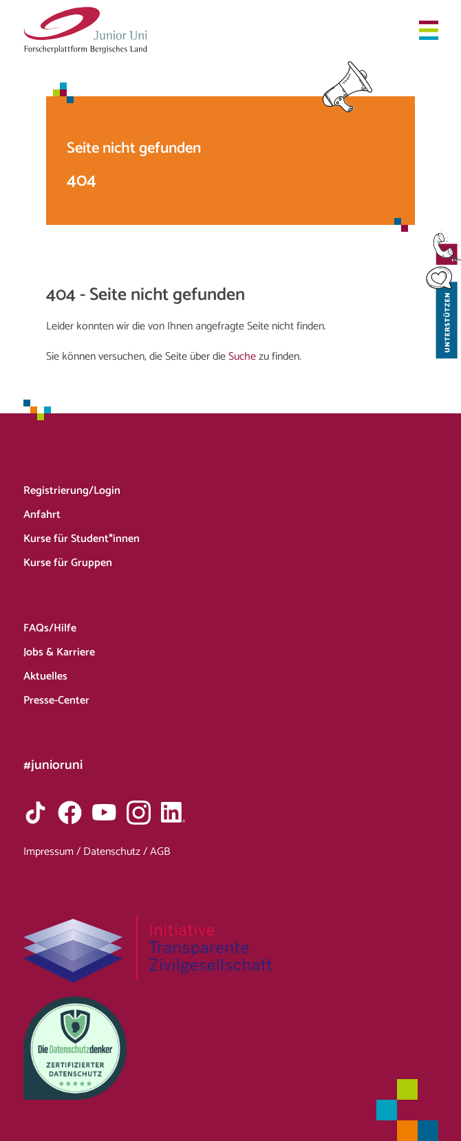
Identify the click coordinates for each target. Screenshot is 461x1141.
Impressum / (53, 852)
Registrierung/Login (71, 490)
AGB (160, 852)
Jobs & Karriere (59, 652)
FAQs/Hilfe (49, 628)
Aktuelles (45, 676)
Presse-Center (56, 700)
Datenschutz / (116, 852)
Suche (242, 356)
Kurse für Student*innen (81, 539)
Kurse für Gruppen (67, 563)
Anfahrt (42, 515)
